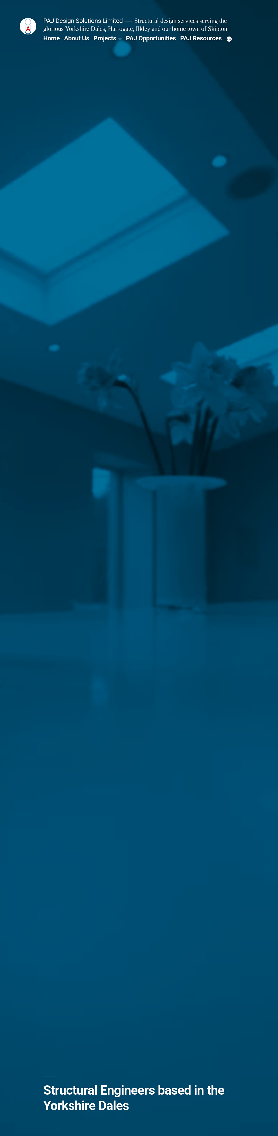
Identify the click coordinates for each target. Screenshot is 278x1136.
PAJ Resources (201, 38)
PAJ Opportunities (151, 38)
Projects (105, 38)
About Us (76, 38)
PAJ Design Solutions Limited (83, 20)
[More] (229, 39)
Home (51, 38)
